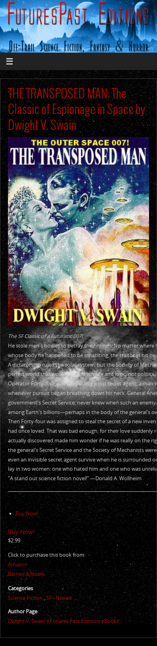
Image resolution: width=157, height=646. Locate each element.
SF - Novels (59, 598)
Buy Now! (27, 513)
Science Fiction (25, 598)
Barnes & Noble (26, 574)
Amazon (17, 564)
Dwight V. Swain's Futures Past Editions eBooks (63, 621)
